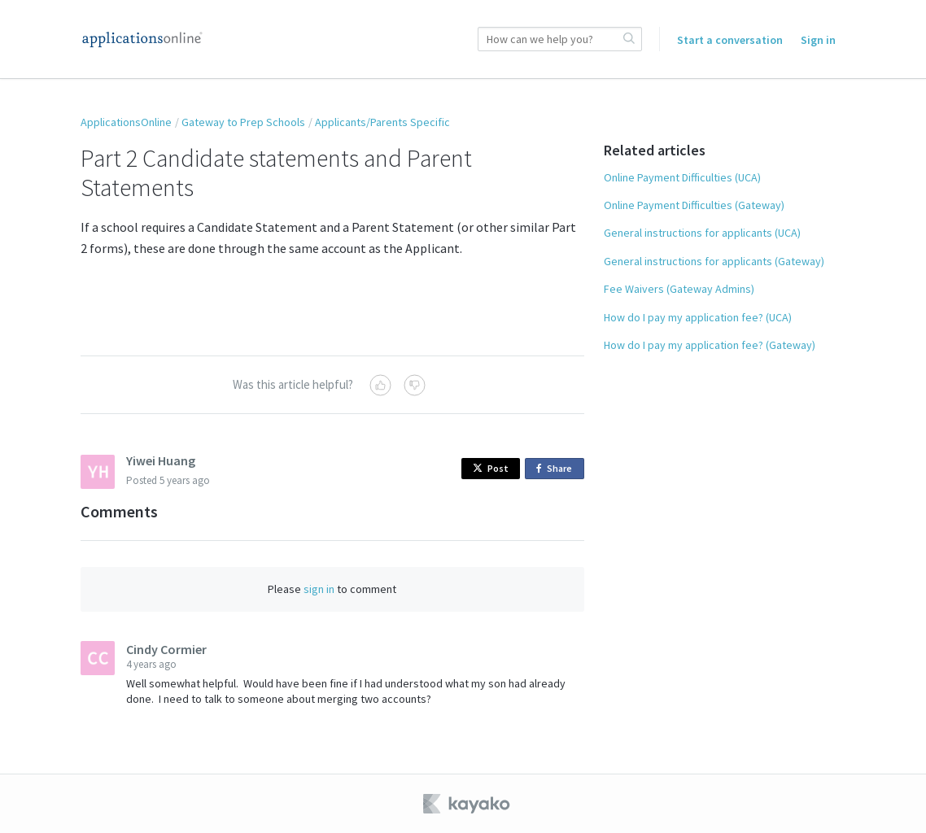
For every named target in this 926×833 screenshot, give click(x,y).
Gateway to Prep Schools (243, 122)
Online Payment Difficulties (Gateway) (694, 205)
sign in (319, 589)
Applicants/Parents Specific (382, 122)
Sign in (818, 40)
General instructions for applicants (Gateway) (714, 261)
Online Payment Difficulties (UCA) (682, 177)
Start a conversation (730, 40)
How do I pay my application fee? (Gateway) (709, 345)
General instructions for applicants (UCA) (702, 232)
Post (491, 468)
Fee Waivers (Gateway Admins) (679, 288)
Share (557, 469)
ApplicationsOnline (126, 122)
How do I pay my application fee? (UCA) (698, 317)
